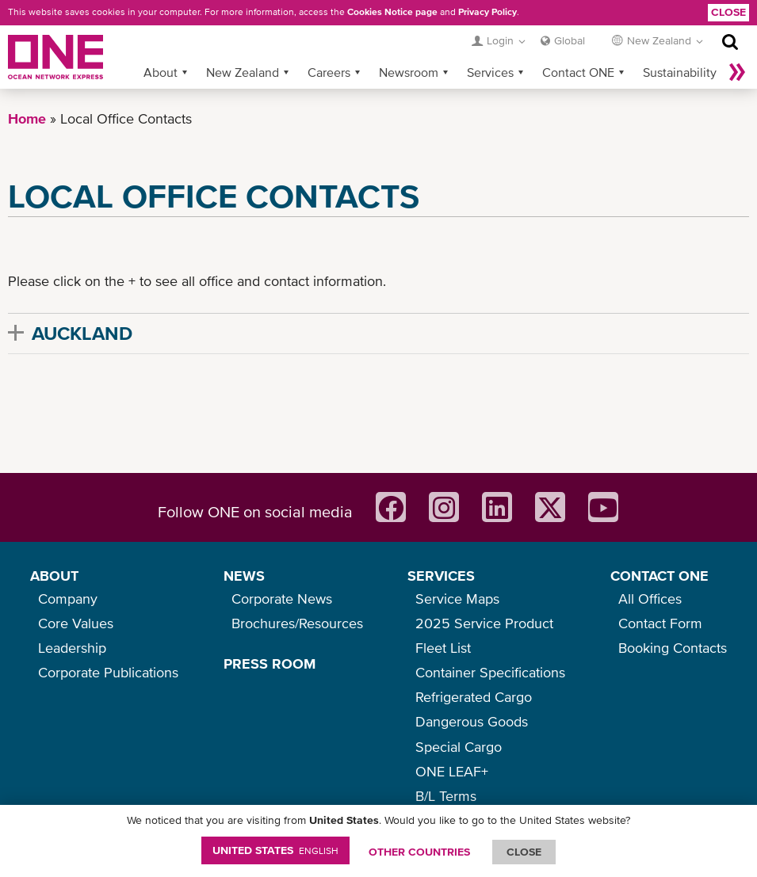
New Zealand (242, 72)
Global (569, 40)
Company (67, 598)
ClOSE (524, 851)
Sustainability (680, 72)
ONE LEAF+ (451, 771)
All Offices (650, 598)
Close (728, 12)
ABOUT (54, 575)
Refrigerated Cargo (473, 696)
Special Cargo (458, 746)
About (160, 72)
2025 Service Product (484, 623)
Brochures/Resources (297, 623)
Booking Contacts (672, 647)
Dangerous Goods (471, 721)
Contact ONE (578, 72)
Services (490, 72)
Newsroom (408, 72)
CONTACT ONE (659, 575)
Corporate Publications (108, 672)
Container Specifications (490, 672)
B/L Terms (445, 795)
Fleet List (443, 647)
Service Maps (457, 598)
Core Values (75, 623)
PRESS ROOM (269, 663)
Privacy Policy (487, 11)
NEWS (244, 575)
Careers (329, 72)
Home (27, 118)
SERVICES (441, 575)
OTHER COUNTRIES (419, 851)
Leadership (72, 647)
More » (737, 72)
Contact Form (660, 623)
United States (275, 850)
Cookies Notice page (392, 11)
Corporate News (281, 598)
